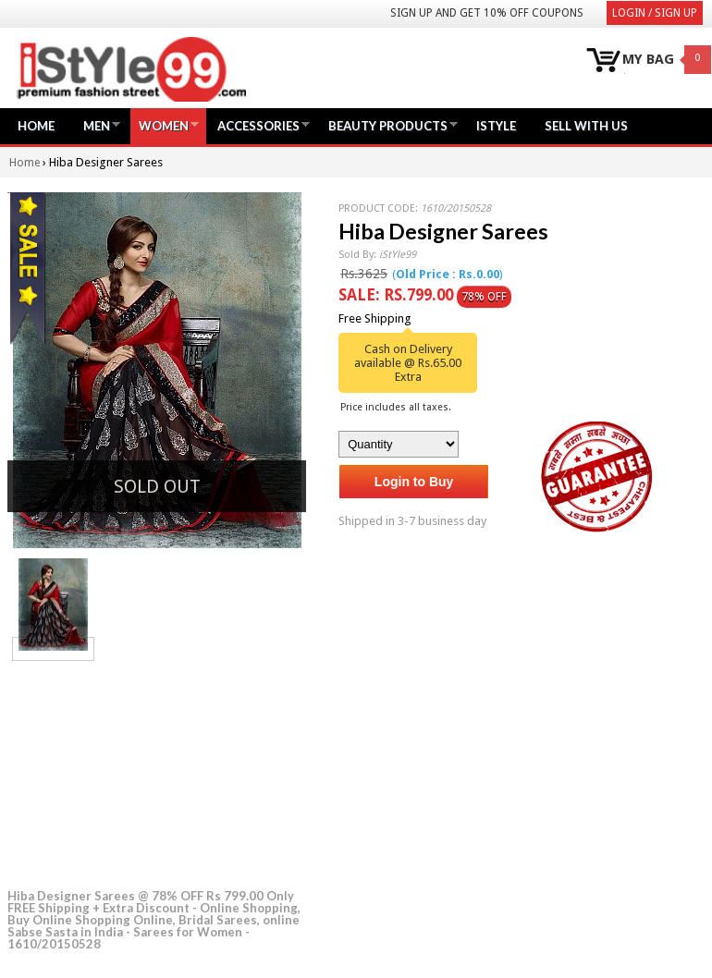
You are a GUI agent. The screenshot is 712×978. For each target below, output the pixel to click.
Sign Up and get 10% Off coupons (486, 12)
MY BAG (648, 60)
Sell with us (586, 125)
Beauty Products (388, 125)
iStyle (496, 125)
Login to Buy (414, 481)
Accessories (258, 125)
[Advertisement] (146, 771)
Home (36, 125)
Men (96, 125)
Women (163, 125)
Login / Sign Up (654, 12)
